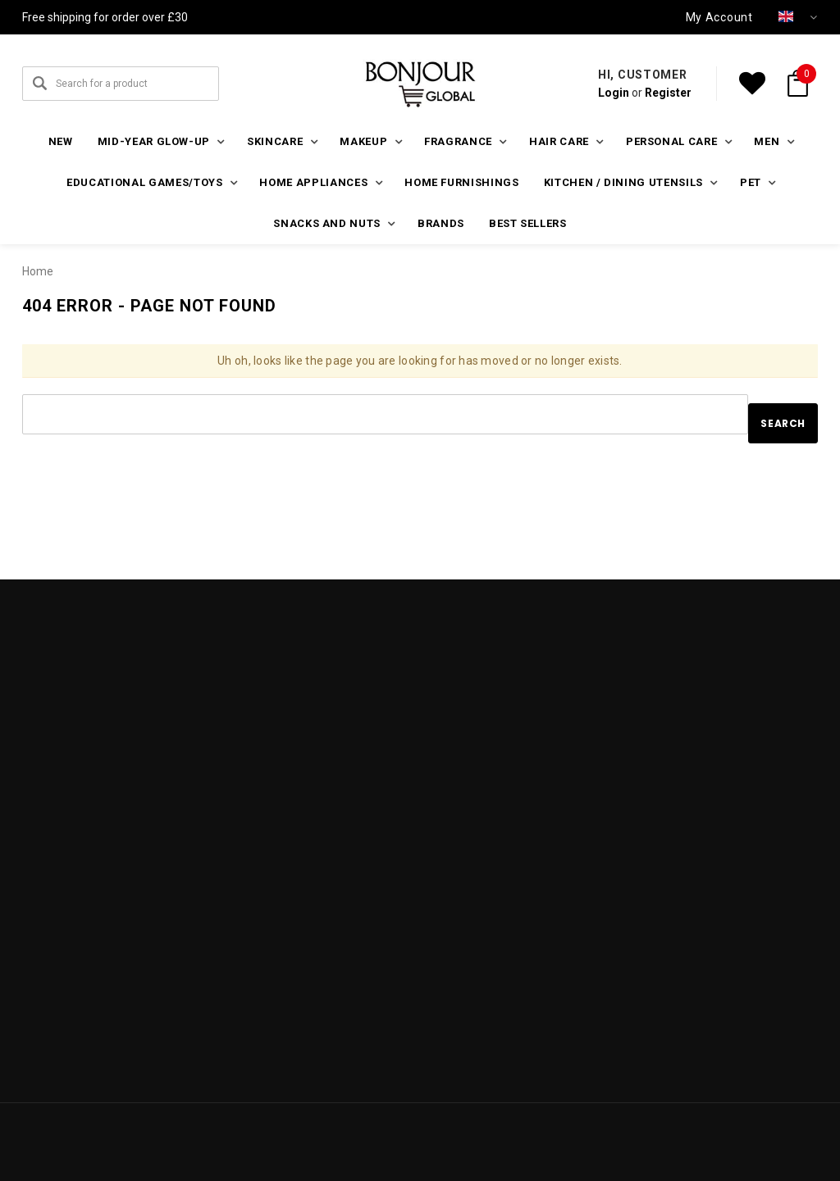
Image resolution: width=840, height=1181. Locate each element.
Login (613, 92)
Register (668, 92)
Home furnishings (461, 182)
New (60, 141)
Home (37, 271)
